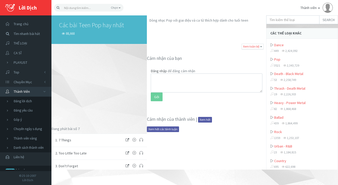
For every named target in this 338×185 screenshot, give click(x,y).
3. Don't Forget (66, 166)
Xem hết (205, 120)
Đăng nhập (159, 71)
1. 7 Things (63, 140)
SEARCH (329, 19)
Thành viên (316, 8)
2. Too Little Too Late (71, 153)
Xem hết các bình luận (162, 129)
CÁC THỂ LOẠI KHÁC (285, 33)
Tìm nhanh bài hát (21, 34)
